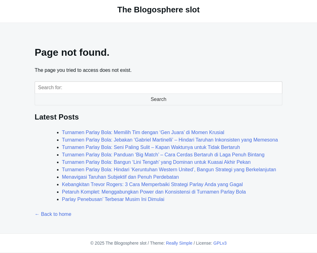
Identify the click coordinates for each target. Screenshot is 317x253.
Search (159, 99)
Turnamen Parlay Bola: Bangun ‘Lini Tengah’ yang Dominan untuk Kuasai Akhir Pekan (156, 162)
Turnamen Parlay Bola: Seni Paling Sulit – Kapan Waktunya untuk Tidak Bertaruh (151, 147)
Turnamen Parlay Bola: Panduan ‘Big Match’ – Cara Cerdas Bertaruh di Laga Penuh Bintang (163, 154)
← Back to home (53, 214)
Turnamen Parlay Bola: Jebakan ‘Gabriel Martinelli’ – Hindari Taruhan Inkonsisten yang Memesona (170, 139)
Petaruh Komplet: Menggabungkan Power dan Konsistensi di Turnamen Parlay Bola (154, 191)
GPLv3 (220, 243)
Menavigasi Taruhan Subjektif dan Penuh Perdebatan (120, 177)
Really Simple (179, 243)
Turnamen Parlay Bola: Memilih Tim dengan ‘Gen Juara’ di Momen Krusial (143, 132)
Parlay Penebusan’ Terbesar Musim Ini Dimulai (113, 199)
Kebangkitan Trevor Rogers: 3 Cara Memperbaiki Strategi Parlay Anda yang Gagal (152, 184)
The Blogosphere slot (158, 9)
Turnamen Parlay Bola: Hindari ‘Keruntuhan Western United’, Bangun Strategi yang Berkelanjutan (169, 169)
